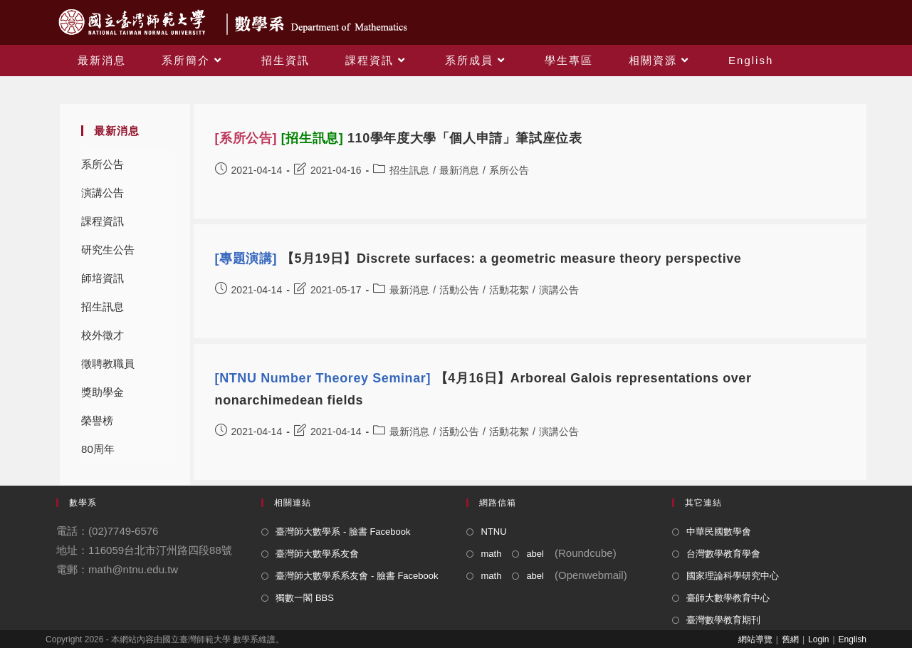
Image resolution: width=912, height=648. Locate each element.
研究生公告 (108, 250)
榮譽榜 (97, 420)
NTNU (493, 531)
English (852, 639)
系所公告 (102, 164)
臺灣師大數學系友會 (317, 553)
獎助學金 (102, 392)
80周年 (98, 449)
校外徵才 (102, 335)
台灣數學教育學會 (723, 553)
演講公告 (102, 193)
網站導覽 (755, 639)
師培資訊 (102, 278)
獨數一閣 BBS (305, 597)
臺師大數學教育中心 (728, 597)
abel (535, 553)
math (491, 553)
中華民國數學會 (718, 531)
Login (818, 639)
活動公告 (459, 290)
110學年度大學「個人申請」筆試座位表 (398, 138)
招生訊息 (102, 307)
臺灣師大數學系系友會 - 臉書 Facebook (357, 575)
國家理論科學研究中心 (732, 575)
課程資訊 (102, 221)
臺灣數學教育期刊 (723, 620)
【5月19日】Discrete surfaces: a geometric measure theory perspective (478, 258)
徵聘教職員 (108, 363)
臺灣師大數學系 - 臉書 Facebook (343, 531)
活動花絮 (509, 290)
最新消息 (459, 170)
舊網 (790, 639)
